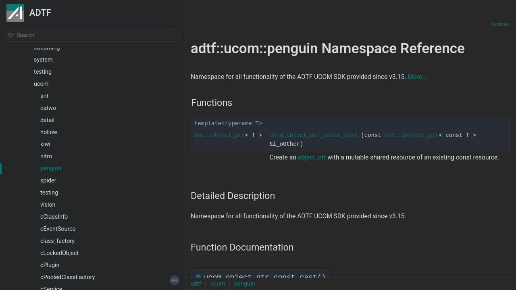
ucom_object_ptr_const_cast (313, 135)
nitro (46, 156)
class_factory (57, 241)
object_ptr (312, 157)
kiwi (45, 144)
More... (417, 77)
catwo (48, 108)
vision (48, 204)
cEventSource (57, 229)
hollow (48, 132)
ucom (41, 84)
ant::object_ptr (219, 135)
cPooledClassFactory (67, 277)
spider (48, 180)
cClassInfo (54, 216)
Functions (500, 24)
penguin (50, 168)
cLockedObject (59, 253)
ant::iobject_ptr (412, 135)
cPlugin (50, 265)
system (43, 59)
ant (44, 96)
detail (47, 120)
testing (43, 71)
